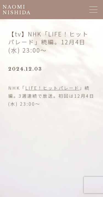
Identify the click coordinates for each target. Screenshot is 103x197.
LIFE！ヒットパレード (52, 88)
